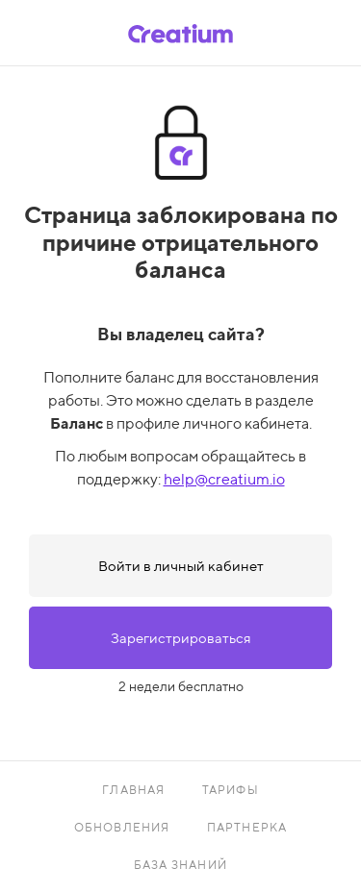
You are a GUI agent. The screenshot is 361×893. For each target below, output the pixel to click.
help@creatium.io (224, 479)
